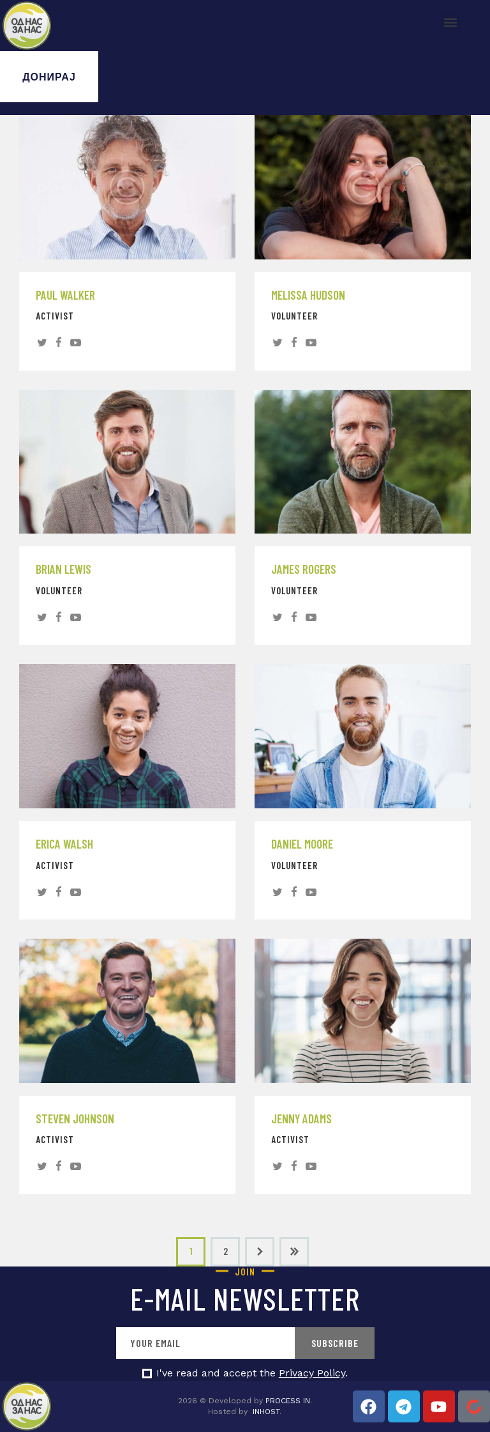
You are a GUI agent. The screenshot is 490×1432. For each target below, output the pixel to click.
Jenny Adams (301, 1118)
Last (294, 1251)
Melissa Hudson (308, 295)
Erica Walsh (64, 844)
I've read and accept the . (252, 1373)
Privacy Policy (312, 1373)
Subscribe (335, 1343)
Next (259, 1251)
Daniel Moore (302, 844)
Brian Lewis (63, 569)
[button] (450, 22)
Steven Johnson (75, 1118)
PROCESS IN (287, 1400)
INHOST (266, 1411)
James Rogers (303, 569)
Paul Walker (65, 295)
